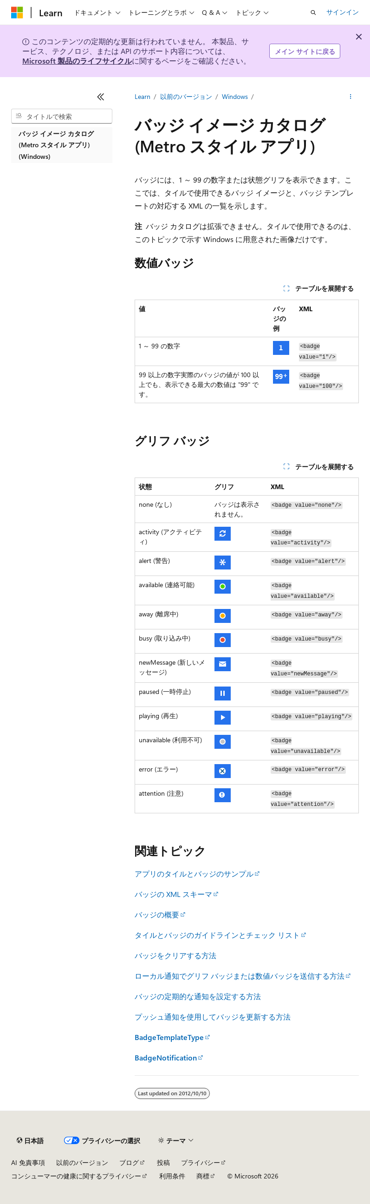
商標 (202, 1175)
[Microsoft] (17, 13)
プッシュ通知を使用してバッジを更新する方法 (213, 1016)
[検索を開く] (313, 12)
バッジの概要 (157, 914)
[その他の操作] (351, 96)
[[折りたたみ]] (100, 96)
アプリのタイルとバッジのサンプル (194, 873)
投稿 (163, 1162)
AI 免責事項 (28, 1162)
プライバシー (200, 1162)
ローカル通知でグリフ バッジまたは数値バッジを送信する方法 (239, 976)
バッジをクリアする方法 (175, 955)
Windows (235, 96)
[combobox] (61, 116)
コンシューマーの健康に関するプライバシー (76, 1175)
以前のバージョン (186, 96)
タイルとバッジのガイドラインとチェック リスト (217, 935)
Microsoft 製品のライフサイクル (77, 60)
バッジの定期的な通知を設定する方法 (198, 996)
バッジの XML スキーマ (173, 894)
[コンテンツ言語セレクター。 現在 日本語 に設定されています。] (30, 1140)
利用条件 (172, 1175)
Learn (142, 96)
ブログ (129, 1162)
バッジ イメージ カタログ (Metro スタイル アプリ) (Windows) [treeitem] (56, 145)
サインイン (342, 11)
